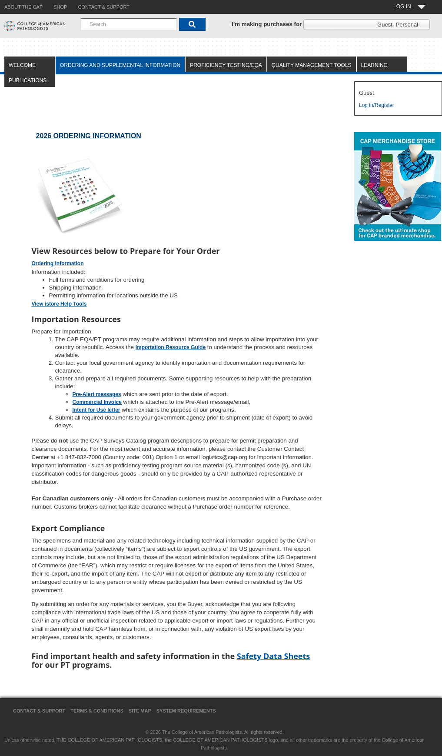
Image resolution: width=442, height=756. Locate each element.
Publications (28, 80)
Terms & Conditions (96, 710)
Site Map (140, 710)
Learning (374, 65)
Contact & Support (39, 710)
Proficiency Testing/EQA (226, 65)
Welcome (22, 65)
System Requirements (186, 710)
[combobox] (128, 24)
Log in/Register (376, 105)
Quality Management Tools (312, 65)
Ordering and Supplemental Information (120, 65)
